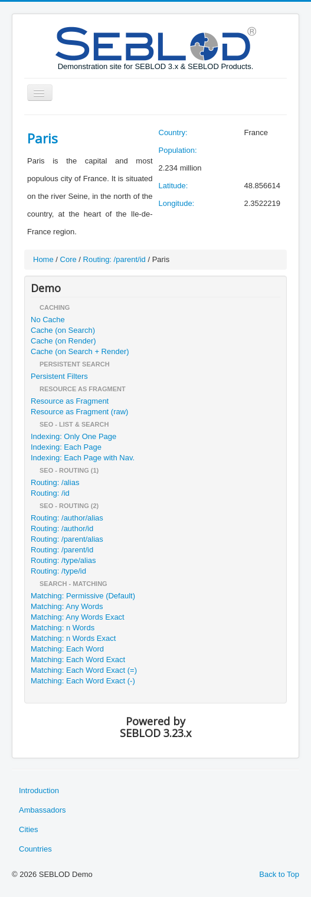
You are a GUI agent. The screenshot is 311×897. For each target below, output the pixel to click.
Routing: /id (50, 493)
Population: (178, 150)
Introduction (39, 790)
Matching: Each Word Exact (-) (83, 680)
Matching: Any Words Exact (78, 617)
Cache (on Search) (63, 330)
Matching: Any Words (67, 606)
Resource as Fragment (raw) (79, 411)
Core (68, 259)
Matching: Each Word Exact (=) (84, 670)
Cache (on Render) (63, 340)
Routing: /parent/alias (67, 539)
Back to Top (279, 874)
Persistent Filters (59, 376)
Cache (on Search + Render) (80, 351)
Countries (35, 848)
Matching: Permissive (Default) (83, 595)
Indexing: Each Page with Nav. (83, 457)
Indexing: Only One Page (73, 436)
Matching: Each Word (67, 648)
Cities (28, 829)
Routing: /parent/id (114, 259)
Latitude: (173, 185)
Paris (42, 138)
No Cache (48, 319)
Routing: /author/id (62, 528)
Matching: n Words (62, 627)
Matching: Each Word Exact (78, 659)
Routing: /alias (55, 482)
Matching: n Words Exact (73, 638)
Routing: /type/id (58, 571)
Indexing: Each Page (66, 447)
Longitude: (177, 203)
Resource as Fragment (70, 401)
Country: (173, 132)
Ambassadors (42, 810)
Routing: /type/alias (63, 560)
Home (43, 259)
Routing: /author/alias (67, 517)
